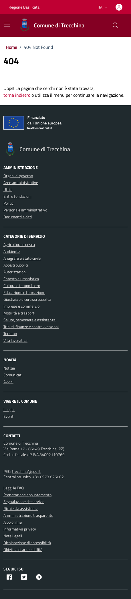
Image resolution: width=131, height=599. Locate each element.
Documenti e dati (17, 217)
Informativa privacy (19, 529)
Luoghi (9, 409)
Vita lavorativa (15, 340)
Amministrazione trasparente (28, 515)
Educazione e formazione (24, 292)
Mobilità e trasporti (19, 313)
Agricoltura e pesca (19, 244)
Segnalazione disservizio (23, 502)
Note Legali (12, 536)
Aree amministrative (20, 182)
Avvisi (8, 382)
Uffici (7, 189)
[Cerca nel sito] (115, 25)
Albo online (12, 522)
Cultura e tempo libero (21, 286)
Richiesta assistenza (20, 508)
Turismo (10, 333)
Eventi (8, 416)
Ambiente (11, 251)
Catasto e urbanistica (21, 279)
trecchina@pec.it (26, 471)
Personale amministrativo (25, 210)
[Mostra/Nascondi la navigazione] (6, 24)
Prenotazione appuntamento (27, 495)
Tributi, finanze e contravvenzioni (31, 327)
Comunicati (12, 375)
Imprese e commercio (21, 306)
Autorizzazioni (15, 272)
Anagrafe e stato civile (22, 258)
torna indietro (16, 95)
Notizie (9, 368)
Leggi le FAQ (13, 488)
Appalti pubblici (15, 265)
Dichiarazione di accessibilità (27, 543)
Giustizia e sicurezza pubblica (27, 299)
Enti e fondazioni (17, 196)
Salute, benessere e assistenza (29, 320)
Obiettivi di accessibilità (22, 549)
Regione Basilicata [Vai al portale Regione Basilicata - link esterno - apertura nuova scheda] (24, 7)
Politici (8, 203)
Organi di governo (18, 176)
